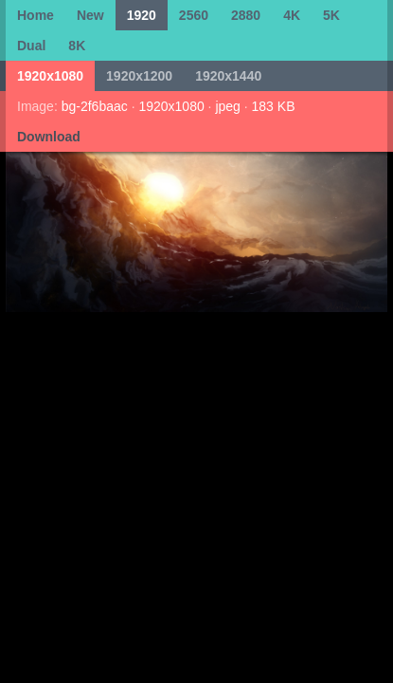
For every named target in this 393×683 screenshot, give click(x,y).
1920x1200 (139, 75)
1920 (141, 15)
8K (76, 45)
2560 (193, 15)
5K (331, 15)
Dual (31, 45)
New (90, 15)
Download (48, 136)
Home (35, 15)
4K (291, 15)
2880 (245, 15)
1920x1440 (228, 75)
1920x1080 (50, 75)
